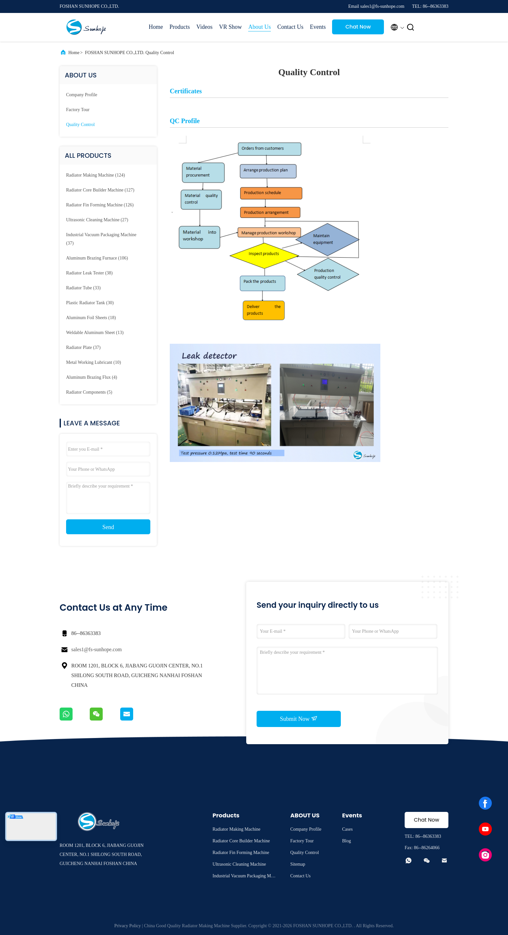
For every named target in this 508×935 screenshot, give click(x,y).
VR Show (230, 27)
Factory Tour (77, 109)
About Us (259, 27)
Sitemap (297, 864)
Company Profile (305, 829)
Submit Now (299, 718)
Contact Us (290, 27)
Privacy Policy (127, 925)
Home (156, 27)
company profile (81, 94)
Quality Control (80, 124)
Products (179, 27)
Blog (346, 840)
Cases (347, 829)
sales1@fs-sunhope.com (96, 649)
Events (318, 27)
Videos (204, 27)
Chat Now (358, 26)
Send (108, 527)
